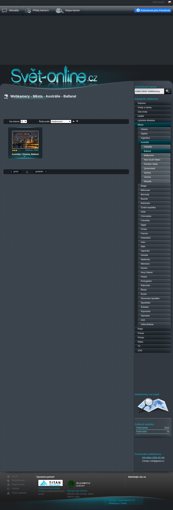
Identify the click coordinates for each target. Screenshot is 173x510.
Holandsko (146, 238)
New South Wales (152, 160)
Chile (143, 212)
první (16, 171)
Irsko (143, 242)
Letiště (141, 116)
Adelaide (148, 147)
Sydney (147, 173)
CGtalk (123, 503)
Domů (14, 476)
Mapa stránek (18, 485)
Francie (144, 233)
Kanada (144, 255)
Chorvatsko (146, 216)
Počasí (141, 333)
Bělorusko (145, 190)
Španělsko (146, 303)
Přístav (141, 337)
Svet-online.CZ (125, 500)
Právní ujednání (19, 493)
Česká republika (148, 207)
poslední (39, 171)
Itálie (143, 246)
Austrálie (145, 142)
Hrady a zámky (145, 107)
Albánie (144, 129)
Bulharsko (145, 203)
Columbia (145, 220)
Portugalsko (146, 281)
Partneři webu (18, 480)
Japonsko (145, 251)
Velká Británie (147, 324)
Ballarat (147, 151)
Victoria (147, 177)
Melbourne (149, 155)
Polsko (144, 277)
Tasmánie (145, 316)
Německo (145, 264)
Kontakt (15, 488)
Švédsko (145, 307)
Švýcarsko (145, 311)
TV (139, 346)
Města (140, 125)
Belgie (144, 186)
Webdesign (113, 503)
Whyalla (147, 181)
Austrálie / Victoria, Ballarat (25, 154)
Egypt (143, 225)
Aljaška (144, 133)
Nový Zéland (146, 272)
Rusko (144, 294)
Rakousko (145, 285)
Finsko (144, 229)
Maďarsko (145, 259)
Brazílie (144, 199)
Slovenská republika (150, 298)
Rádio (140, 342)
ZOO (140, 350)
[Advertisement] (86, 40)
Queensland (149, 168)
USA (143, 320)
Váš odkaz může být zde (153, 457)
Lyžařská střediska (146, 120)
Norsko (144, 268)
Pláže (140, 329)
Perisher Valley (151, 164)
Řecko (144, 290)
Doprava (141, 103)
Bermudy (145, 194)
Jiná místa (142, 112)
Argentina (145, 138)
